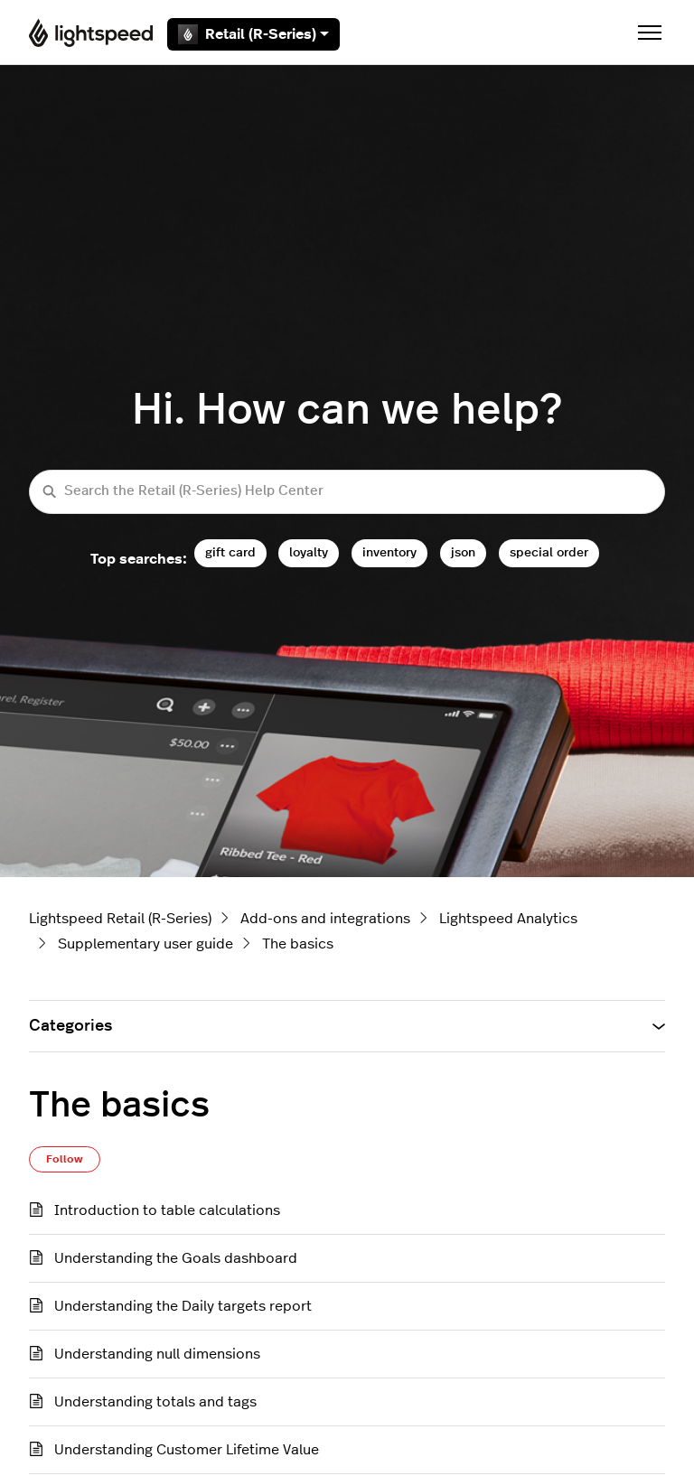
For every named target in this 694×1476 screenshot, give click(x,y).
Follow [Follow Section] (64, 1159)
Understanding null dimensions (157, 1354)
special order (549, 552)
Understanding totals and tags (155, 1402)
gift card (230, 552)
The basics (297, 944)
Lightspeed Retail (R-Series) (120, 918)
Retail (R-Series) (253, 34)
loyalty (308, 552)
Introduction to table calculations (167, 1210)
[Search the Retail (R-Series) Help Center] (347, 492)
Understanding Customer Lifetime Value (186, 1450)
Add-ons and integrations (325, 918)
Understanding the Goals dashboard (175, 1258)
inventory (389, 552)
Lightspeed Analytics (508, 918)
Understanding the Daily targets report (183, 1306)
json (463, 552)
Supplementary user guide (145, 944)
